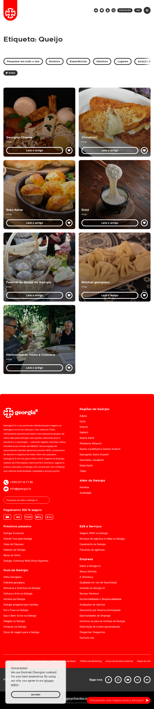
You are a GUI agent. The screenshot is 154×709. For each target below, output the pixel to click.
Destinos (102, 61)
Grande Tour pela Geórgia (17, 538)
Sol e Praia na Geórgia (15, 610)
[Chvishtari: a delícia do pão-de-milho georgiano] (115, 122)
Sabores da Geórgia (14, 549)
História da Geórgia (14, 599)
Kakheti (84, 432)
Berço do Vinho (11, 555)
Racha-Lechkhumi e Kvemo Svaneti (100, 449)
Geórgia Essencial (13, 533)
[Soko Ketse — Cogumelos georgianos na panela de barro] (39, 194)
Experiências (78, 61)
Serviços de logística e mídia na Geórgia (102, 538)
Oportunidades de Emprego (95, 615)
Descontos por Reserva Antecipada (100, 610)
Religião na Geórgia (14, 621)
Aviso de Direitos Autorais (119, 661)
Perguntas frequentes (92, 632)
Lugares (122, 61)
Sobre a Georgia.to (90, 566)
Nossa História (88, 571)
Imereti (84, 427)
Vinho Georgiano (12, 577)
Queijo (10, 73)
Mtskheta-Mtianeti (91, 443)
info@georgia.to (17, 488)
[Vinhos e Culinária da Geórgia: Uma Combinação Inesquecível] (39, 339)
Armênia (84, 487)
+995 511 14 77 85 (18, 482)
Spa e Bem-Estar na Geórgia (19, 615)
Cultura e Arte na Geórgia (17, 593)
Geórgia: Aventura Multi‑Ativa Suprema (25, 560)
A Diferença (86, 577)
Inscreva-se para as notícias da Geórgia (102, 621)
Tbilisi (83, 471)
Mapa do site (144, 661)
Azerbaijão (85, 492)
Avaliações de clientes (92, 604)
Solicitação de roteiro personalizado (100, 626)
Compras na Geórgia (14, 626)
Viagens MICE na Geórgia (94, 533)
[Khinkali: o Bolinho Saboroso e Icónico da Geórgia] (115, 267)
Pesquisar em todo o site (23, 61)
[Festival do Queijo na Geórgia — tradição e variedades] (39, 267)
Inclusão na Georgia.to (92, 588)
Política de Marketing (91, 661)
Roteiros (54, 61)
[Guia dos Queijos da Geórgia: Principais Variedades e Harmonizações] (39, 122)
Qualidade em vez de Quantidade (98, 582)
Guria (82, 421)
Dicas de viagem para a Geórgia (21, 632)
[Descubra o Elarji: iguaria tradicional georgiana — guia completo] (115, 194)
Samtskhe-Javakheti (92, 460)
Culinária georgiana (14, 582)
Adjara (83, 416)
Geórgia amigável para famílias (20, 604)
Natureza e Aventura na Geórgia (21, 588)
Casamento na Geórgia (93, 544)
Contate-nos (87, 637)
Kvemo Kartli (87, 438)
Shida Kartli (86, 465)
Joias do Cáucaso (13, 544)
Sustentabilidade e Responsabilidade (100, 599)
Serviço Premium (89, 593)
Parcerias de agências (92, 549)
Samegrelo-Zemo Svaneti (94, 454)
